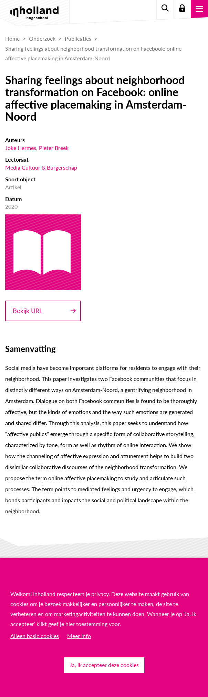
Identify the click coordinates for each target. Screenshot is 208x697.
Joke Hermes (20, 147)
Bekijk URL (27, 310)
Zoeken (165, 8)
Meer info (79, 636)
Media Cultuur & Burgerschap (41, 167)
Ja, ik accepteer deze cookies (104, 664)
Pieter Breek (54, 147)
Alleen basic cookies (34, 636)
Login (182, 8)
